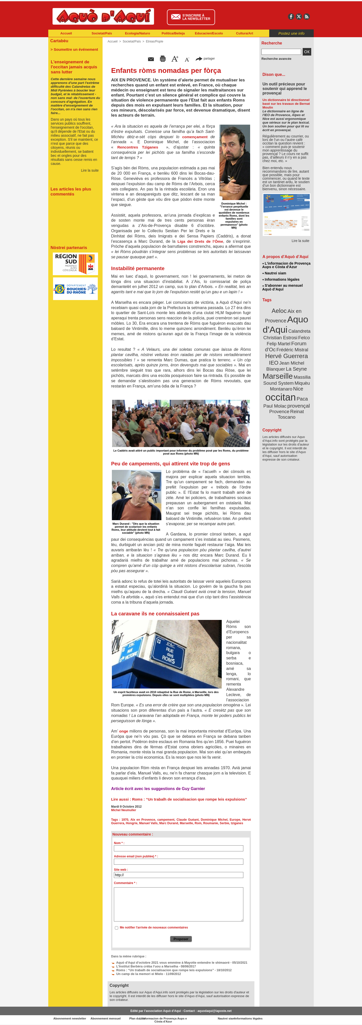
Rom (196, 823)
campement (166, 819)
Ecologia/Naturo (137, 33)
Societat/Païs (102, 33)
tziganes (235, 823)
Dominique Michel (214, 819)
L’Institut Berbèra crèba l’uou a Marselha (142, 965)
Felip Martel (279, 341)
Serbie (222, 823)
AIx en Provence (143, 819)
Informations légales (280, 279)
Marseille (184, 823)
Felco (303, 335)
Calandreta (298, 329)
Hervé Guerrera (286, 353)
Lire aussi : (121, 799)
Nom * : (119, 843)
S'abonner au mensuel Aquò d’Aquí (282, 286)
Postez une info (291, 33)
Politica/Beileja (173, 33)
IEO (274, 359)
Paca (301, 393)
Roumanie (209, 823)
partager (205, 58)
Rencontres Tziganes (137, 147)
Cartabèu (59, 40)
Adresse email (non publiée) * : (136, 856)
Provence (279, 405)
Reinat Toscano (290, 408)
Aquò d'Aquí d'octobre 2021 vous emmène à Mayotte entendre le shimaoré (167, 962)
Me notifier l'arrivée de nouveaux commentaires (154, 927)
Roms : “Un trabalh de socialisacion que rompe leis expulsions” (189, 799)
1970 (125, 819)
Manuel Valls (148, 823)
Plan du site (159, 1017)
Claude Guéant (188, 819)
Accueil (66, 33)
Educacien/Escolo (209, 33)
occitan (280, 392)
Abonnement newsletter (70, 1017)
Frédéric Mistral (292, 346)
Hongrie (131, 823)
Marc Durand (167, 823)
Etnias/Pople (153, 41)
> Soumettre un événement (73, 49)
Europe (235, 819)
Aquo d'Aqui (285, 322)
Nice (297, 384)
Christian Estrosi (281, 335)
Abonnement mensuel (114, 1017)
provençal (297, 400)
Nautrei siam (274, 273)
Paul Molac (276, 400)
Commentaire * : (125, 883)
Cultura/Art (244, 33)
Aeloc (280, 310)
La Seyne (296, 365)
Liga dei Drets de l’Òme (200, 241)
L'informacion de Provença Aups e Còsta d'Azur (286, 265)
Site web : (121, 869)
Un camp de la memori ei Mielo (135, 972)
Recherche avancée (275, 58)
